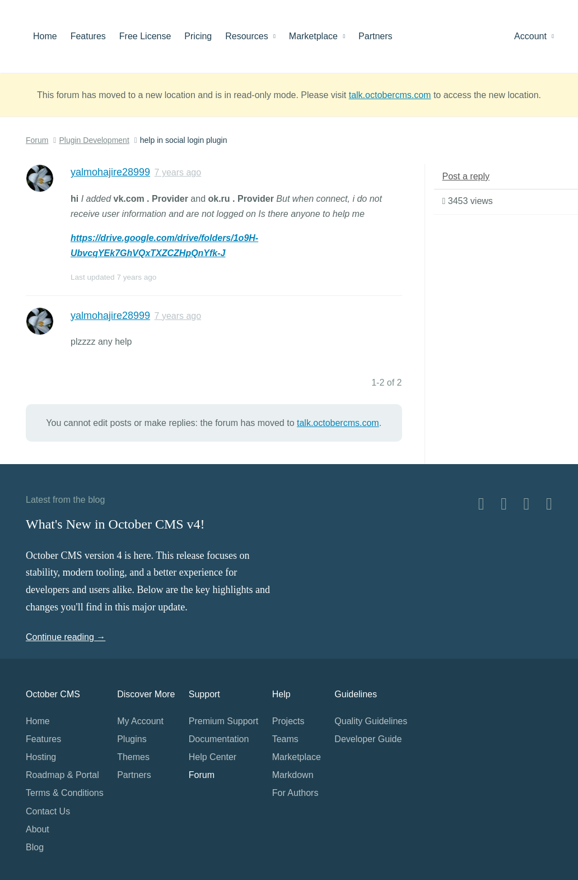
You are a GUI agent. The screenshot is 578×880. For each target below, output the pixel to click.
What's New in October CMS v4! (115, 524)
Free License (145, 36)
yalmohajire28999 (110, 172)
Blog (35, 847)
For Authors (295, 793)
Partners (375, 36)
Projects (288, 721)
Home (45, 36)
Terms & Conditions (65, 793)
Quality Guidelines (370, 721)
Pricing (198, 36)
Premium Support (224, 721)
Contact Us (48, 811)
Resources (250, 36)
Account (534, 36)
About (37, 829)
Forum (37, 140)
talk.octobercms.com (390, 95)
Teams (285, 739)
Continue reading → (65, 637)
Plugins (131, 739)
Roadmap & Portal (62, 775)
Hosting (41, 757)
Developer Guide (368, 739)
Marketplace (317, 36)
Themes (133, 757)
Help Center (212, 757)
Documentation (219, 739)
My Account (140, 721)
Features (88, 36)
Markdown (293, 775)
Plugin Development (94, 140)
